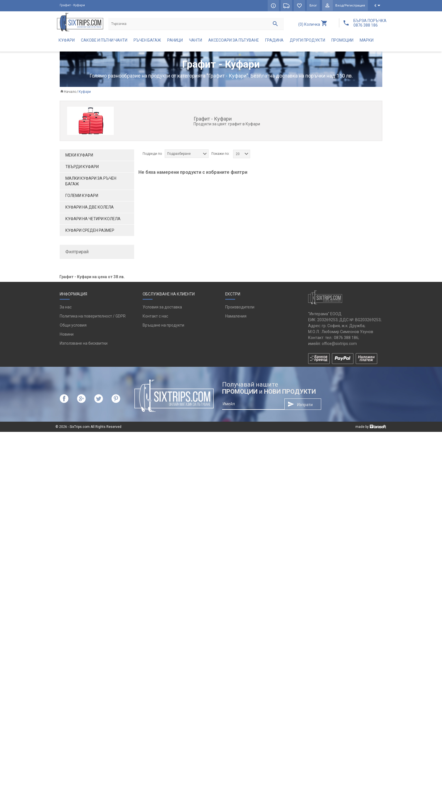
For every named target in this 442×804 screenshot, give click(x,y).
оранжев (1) (79, 350)
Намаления (235, 688)
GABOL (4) (77, 303)
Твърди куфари (82, 168)
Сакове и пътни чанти (104, 41)
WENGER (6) (78, 322)
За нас (66, 679)
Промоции (342, 41)
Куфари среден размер (89, 231)
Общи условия (73, 697)
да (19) (74, 404)
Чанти (195, 41)
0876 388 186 (346, 709)
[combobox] (187, 155)
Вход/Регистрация (350, 6)
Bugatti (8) (77, 284)
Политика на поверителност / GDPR (93, 688)
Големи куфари (81, 196)
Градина (274, 41)
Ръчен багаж (147, 41)
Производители (239, 679)
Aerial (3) (75, 275)
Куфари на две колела (89, 208)
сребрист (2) (79, 378)
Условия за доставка (162, 679)
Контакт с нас (155, 688)
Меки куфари (79, 156)
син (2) (73, 369)
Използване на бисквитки (84, 715)
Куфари (67, 41)
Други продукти (307, 41)
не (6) (72, 413)
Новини (67, 706)
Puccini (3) (77, 312)
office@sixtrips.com (339, 715)
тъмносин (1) (80, 387)
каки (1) (74, 341)
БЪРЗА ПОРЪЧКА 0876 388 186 (370, 22)
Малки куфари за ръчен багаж (90, 182)
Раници (175, 41)
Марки (367, 41)
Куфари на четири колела (93, 220)
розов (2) (76, 359)
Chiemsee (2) (79, 294)
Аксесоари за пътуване (233, 41)
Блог (312, 6)
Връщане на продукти (163, 697)
